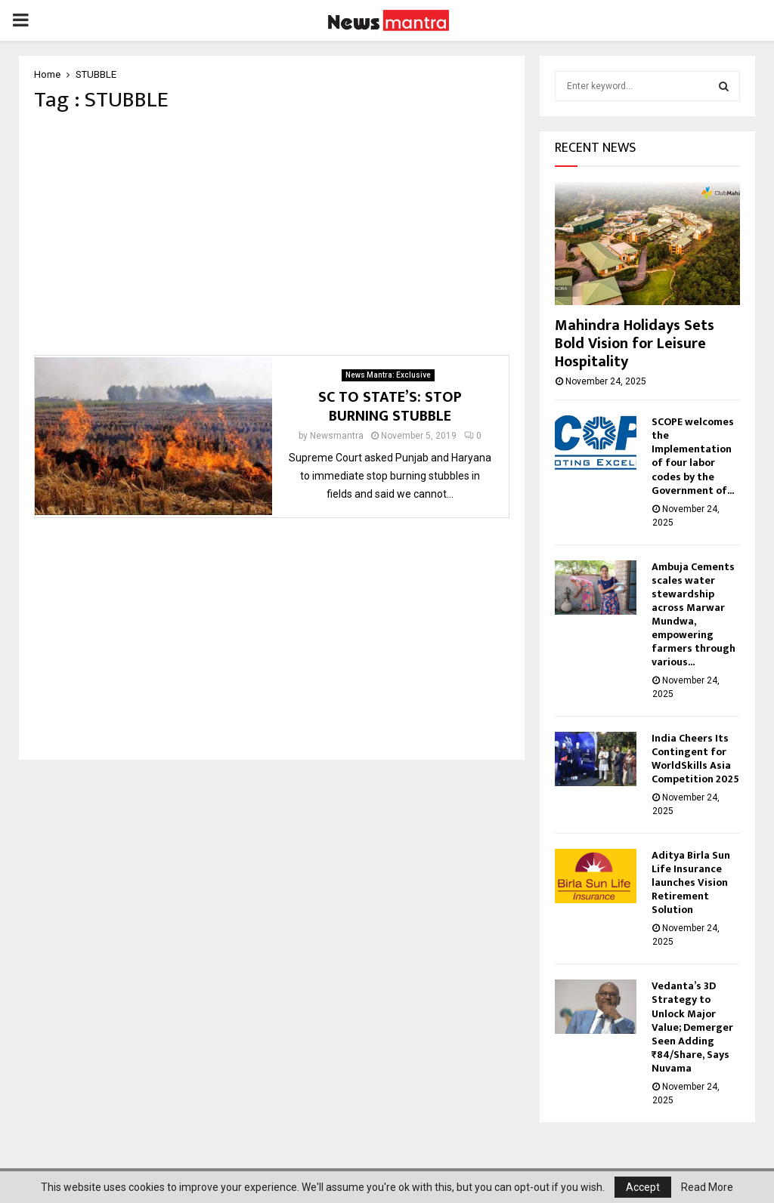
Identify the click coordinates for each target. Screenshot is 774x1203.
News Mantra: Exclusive (388, 379)
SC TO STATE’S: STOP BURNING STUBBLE (390, 411)
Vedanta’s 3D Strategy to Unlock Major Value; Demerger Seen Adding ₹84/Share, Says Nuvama (692, 1026)
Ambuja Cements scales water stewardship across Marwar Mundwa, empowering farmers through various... (693, 614)
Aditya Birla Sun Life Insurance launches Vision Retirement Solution (691, 882)
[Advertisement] (271, 238)
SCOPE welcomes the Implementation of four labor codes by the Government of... (693, 455)
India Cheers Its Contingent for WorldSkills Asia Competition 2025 (695, 759)
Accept (643, 1187)
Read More (707, 1187)
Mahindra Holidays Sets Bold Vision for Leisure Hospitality (634, 344)
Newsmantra (337, 440)
